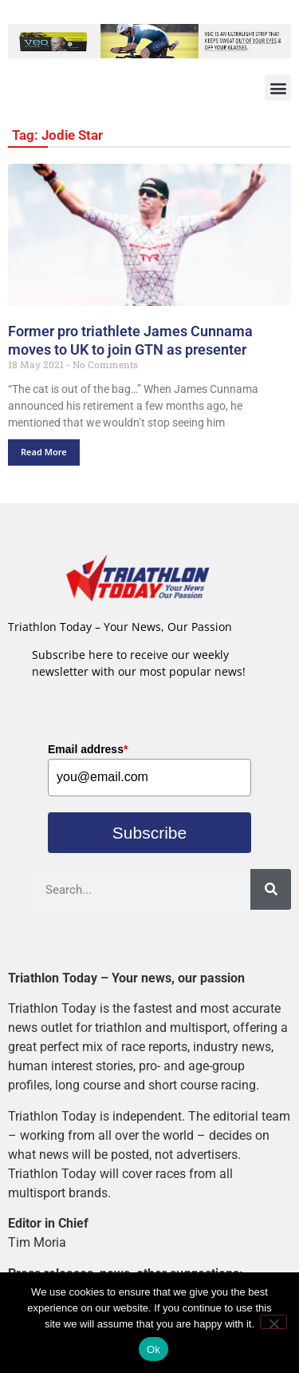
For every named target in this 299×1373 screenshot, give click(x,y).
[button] (278, 87)
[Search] (270, 889)
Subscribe (149, 832)
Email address (88, 749)
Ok (153, 1349)
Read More (44, 452)
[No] (273, 1322)
